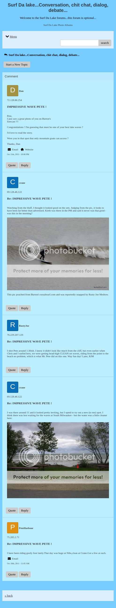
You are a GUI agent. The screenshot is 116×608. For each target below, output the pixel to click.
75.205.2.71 (13, 537)
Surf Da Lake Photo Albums (58, 25)
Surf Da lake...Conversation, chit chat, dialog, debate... (41, 55)
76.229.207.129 (15, 334)
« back (9, 595)
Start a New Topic (17, 64)
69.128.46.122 (14, 191)
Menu (11, 36)
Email (15, 149)
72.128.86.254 (14, 100)
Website (29, 149)
